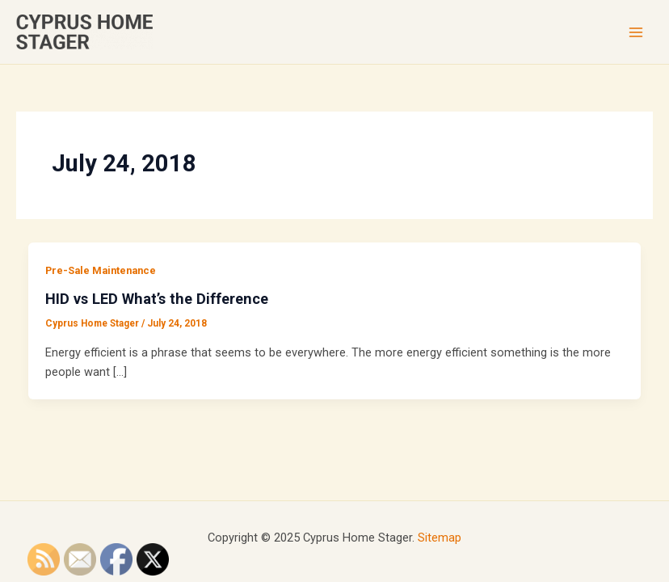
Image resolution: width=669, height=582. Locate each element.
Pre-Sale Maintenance (100, 270)
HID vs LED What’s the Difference (156, 298)
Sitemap (439, 537)
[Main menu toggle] (636, 32)
